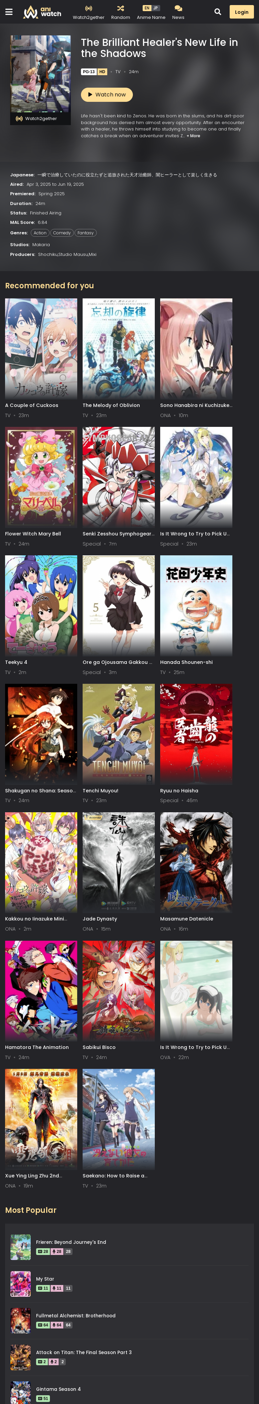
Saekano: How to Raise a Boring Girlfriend (224, 823)
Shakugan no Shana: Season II (94, 606)
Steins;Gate (49, 1071)
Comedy (62, 233)
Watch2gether (36, 118)
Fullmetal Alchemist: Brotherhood (76, 961)
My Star (45, 924)
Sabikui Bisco (21, 820)
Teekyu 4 (143, 494)
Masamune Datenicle (158, 712)
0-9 (45, 1352)
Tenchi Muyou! (150, 603)
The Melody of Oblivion (97, 385)
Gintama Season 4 (58, 1034)
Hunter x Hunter (55, 1181)
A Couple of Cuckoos (31, 385)
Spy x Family (50, 1108)
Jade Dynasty (86, 712)
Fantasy (86, 233)
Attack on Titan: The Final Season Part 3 (84, 997)
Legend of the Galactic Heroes (72, 1218)
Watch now (107, 94)
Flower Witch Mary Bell (224, 385)
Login (242, 12)
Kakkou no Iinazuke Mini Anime (29, 715)
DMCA (66, 1381)
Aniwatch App (137, 1381)
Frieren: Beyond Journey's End (71, 887)
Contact (97, 1381)
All (12, 1352)
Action (40, 233)
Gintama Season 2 (58, 1144)
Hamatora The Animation (214, 715)
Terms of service (25, 1381)
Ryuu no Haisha (215, 603)
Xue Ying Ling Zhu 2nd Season (159, 823)
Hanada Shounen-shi (31, 603)
